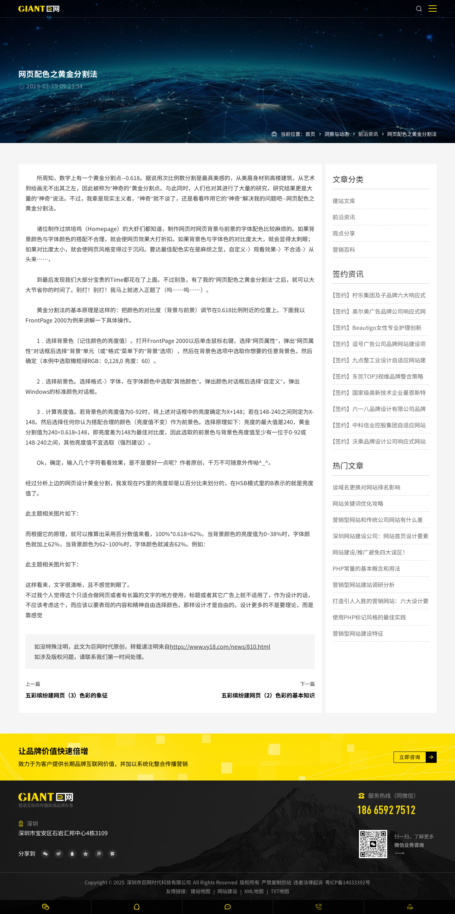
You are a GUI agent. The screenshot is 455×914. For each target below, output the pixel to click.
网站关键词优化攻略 (358, 503)
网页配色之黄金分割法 (412, 133)
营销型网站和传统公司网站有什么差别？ (378, 527)
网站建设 (227, 891)
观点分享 (344, 233)
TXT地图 (280, 891)
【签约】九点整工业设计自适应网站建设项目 (378, 368)
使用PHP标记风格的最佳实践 (369, 617)
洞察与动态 (336, 133)
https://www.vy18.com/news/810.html (220, 646)
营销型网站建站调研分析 (364, 584)
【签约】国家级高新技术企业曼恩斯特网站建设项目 (378, 400)
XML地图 (254, 891)
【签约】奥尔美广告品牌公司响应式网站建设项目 (378, 319)
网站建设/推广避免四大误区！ (370, 552)
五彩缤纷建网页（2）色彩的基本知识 (268, 695)
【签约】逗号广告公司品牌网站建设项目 (378, 351)
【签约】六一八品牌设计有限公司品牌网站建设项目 (378, 416)
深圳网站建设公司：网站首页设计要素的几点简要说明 (381, 544)
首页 (310, 133)
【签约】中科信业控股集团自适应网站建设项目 (378, 433)
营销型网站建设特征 (358, 633)
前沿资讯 (368, 133)
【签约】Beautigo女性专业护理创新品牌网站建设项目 (375, 335)
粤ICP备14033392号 (347, 882)
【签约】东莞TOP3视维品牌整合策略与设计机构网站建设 (376, 384)
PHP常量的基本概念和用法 (366, 568)
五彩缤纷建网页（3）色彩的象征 (66, 695)
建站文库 (344, 200)
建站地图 (200, 891)
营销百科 (344, 249)
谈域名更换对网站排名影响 (366, 487)
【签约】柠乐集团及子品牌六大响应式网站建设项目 (378, 303)
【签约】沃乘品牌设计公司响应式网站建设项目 (378, 449)
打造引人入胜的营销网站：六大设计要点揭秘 (381, 609)
